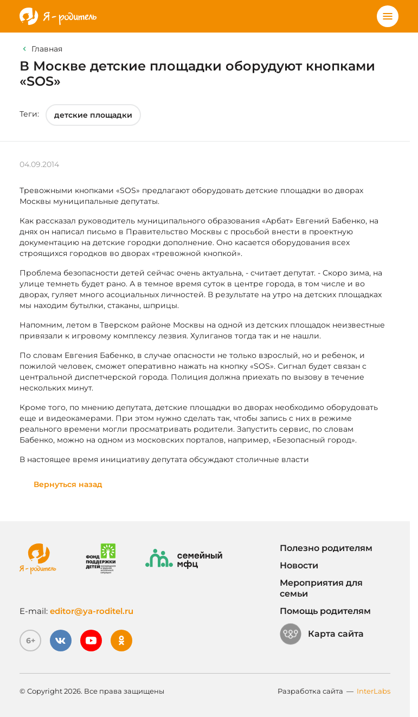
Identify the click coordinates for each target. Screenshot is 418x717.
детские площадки (93, 115)
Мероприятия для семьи (321, 588)
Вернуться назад (68, 484)
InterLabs (373, 691)
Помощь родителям (325, 611)
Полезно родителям (326, 548)
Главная (46, 49)
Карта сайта (322, 634)
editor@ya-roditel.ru (91, 611)
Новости (299, 565)
